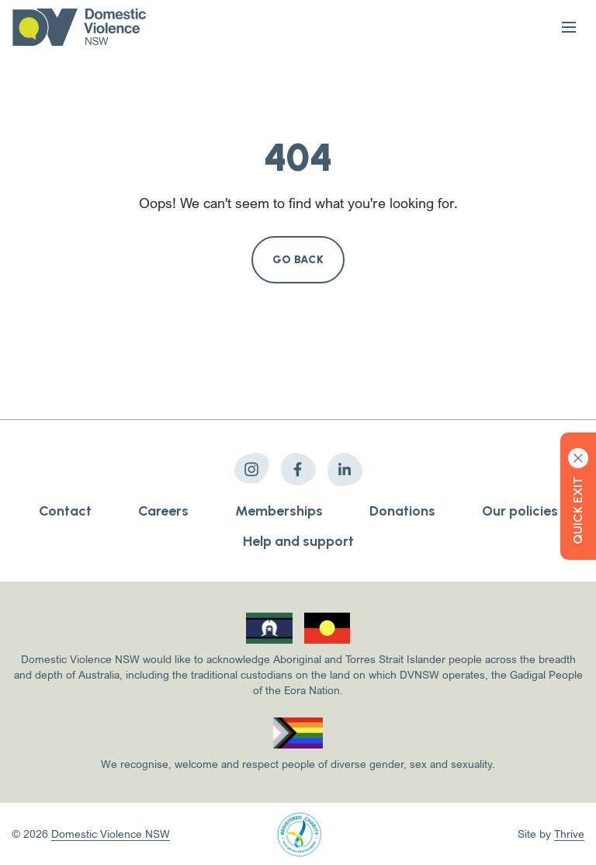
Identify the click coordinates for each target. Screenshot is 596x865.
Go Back (298, 259)
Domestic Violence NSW (110, 833)
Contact (65, 510)
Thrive (569, 833)
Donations (402, 510)
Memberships (279, 510)
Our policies (520, 510)
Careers (163, 510)
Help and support (298, 541)
